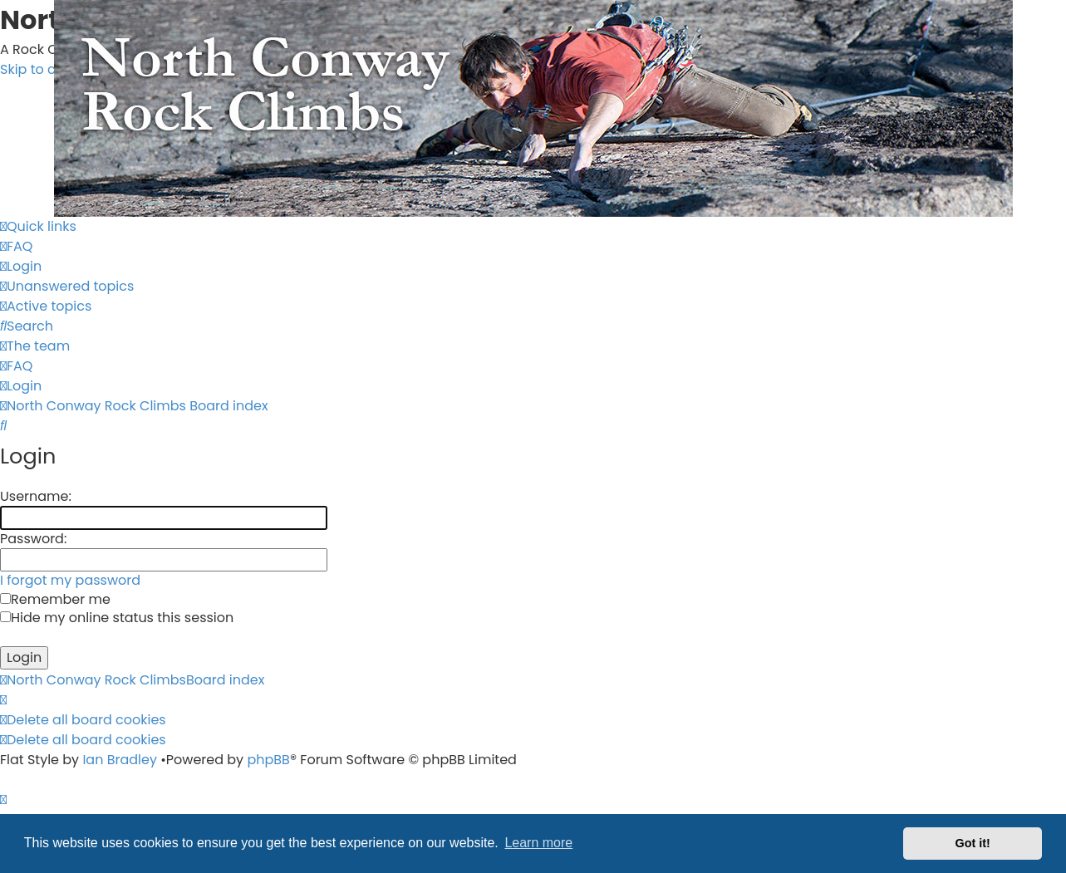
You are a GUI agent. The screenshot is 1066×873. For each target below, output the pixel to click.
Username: (35, 496)
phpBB (268, 759)
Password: (33, 538)
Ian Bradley (119, 759)
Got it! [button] (972, 843)
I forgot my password (70, 580)
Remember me (55, 599)
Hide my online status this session (116, 617)
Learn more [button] (538, 843)
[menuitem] (16, 246)
